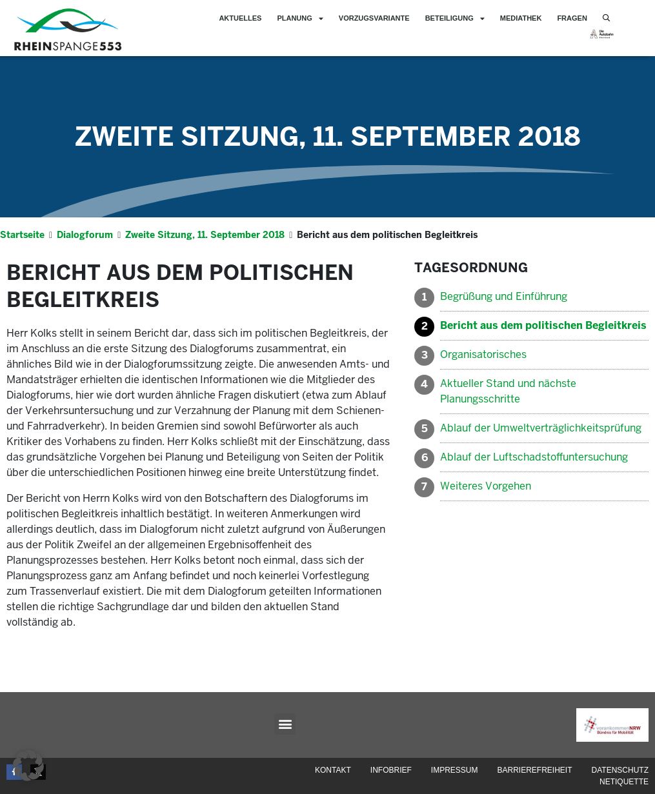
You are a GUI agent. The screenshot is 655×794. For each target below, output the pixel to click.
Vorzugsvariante (374, 18)
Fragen (572, 18)
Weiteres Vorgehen (485, 486)
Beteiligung (455, 18)
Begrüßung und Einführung (503, 296)
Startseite (22, 235)
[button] (285, 724)
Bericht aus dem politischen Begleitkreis (543, 325)
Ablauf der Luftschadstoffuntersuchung (534, 457)
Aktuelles (240, 18)
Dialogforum (85, 235)
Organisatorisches (483, 354)
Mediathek (521, 18)
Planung (300, 18)
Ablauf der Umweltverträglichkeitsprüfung (540, 428)
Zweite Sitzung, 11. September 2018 (328, 137)
